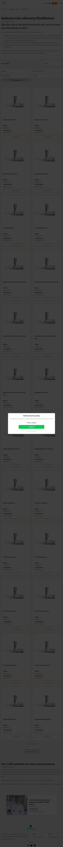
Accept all (31, 426)
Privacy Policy (33, 431)
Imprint (28, 431)
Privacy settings (31, 422)
